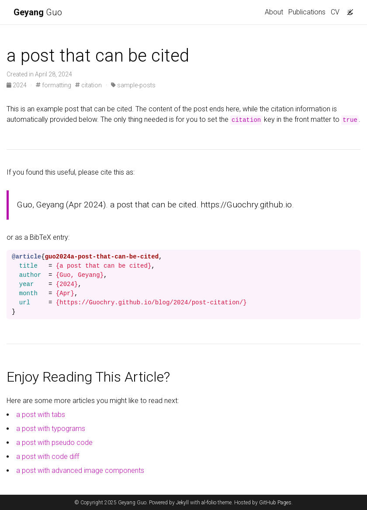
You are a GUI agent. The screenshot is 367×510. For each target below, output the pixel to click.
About (274, 12)
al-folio (208, 503)
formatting (53, 85)
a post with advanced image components (80, 470)
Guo (38, 12)
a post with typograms (50, 428)
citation (88, 85)
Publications (306, 12)
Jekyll (182, 503)
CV (335, 12)
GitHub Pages (275, 503)
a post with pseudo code (54, 442)
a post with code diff (47, 456)
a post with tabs (40, 414)
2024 (17, 85)
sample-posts (133, 85)
